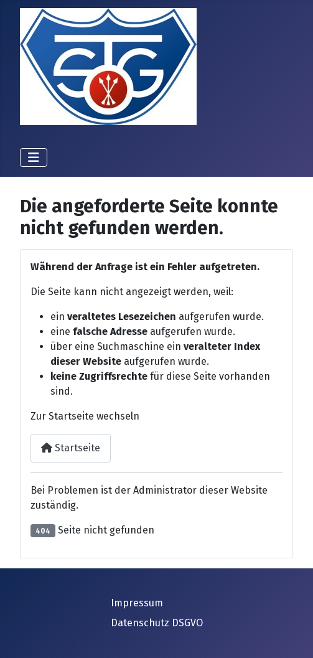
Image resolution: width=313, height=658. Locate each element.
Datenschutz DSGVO (157, 623)
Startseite (70, 448)
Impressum (137, 603)
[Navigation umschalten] (33, 157)
